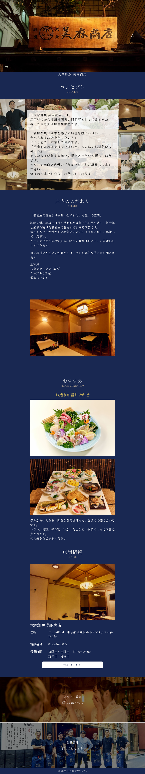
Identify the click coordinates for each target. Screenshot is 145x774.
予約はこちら (72, 665)
